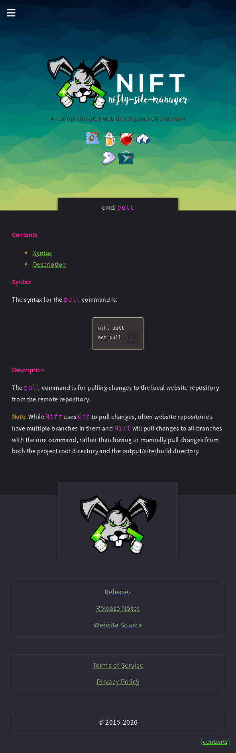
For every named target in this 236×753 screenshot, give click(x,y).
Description (49, 264)
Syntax (42, 253)
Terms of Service (118, 665)
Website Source (118, 625)
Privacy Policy (117, 681)
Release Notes (118, 608)
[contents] (215, 741)
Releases (118, 592)
